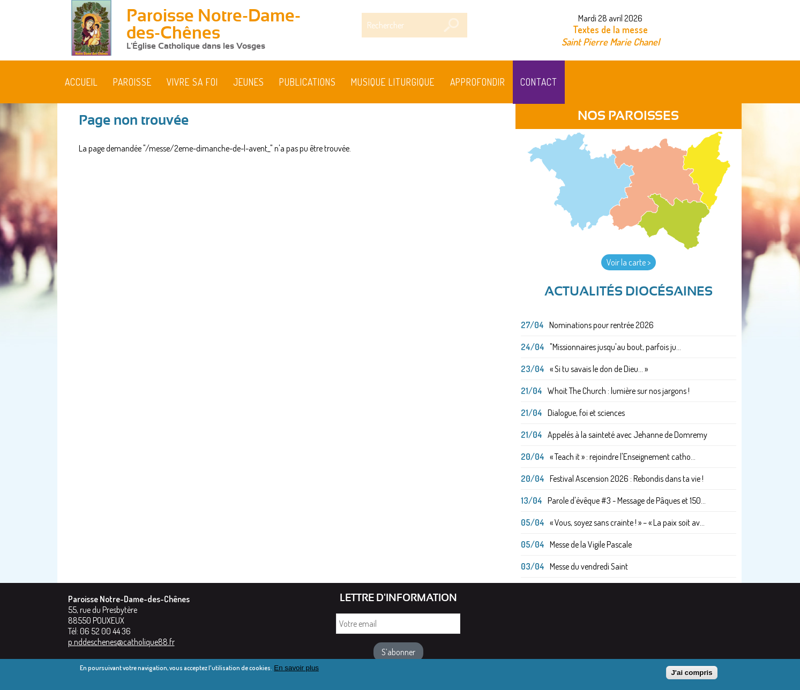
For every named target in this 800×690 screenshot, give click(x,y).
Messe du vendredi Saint (589, 566)
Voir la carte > (629, 262)
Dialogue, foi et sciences (586, 412)
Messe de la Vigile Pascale (591, 544)
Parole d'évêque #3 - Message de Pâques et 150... (627, 500)
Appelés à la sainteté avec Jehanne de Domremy (627, 434)
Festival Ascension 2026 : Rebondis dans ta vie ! (627, 478)
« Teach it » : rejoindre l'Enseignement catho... (623, 456)
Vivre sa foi (192, 82)
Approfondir (477, 82)
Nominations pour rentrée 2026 (601, 325)
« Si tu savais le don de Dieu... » (599, 368)
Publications (307, 82)
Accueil (81, 82)
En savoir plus (296, 671)
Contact (538, 82)
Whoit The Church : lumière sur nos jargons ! (619, 390)
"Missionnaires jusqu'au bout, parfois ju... (615, 347)
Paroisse (132, 82)
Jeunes (248, 82)
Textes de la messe (610, 29)
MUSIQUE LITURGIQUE (393, 82)
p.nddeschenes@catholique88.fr (121, 641)
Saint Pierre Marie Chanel (611, 41)
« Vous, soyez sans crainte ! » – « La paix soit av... (627, 522)
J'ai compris (691, 676)
